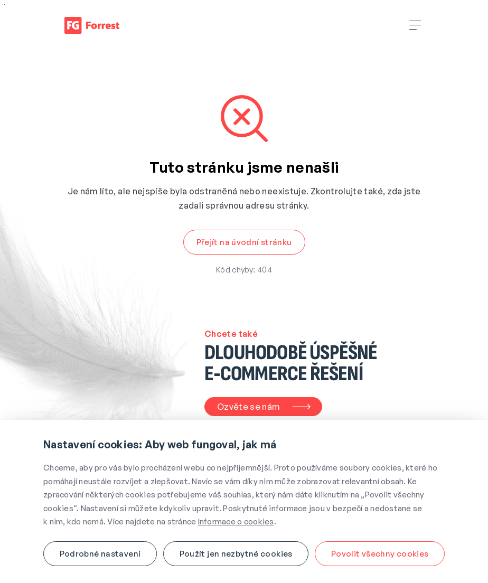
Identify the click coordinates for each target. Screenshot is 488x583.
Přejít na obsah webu (4, 4)
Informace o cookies (236, 521)
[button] (244, 242)
